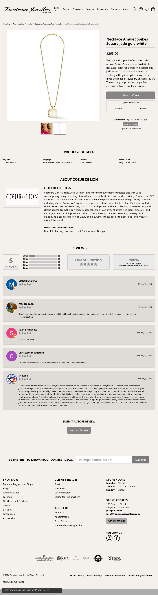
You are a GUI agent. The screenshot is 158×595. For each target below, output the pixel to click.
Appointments (62, 516)
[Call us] (123, 513)
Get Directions (116, 520)
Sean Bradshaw (27, 329)
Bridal (65, 9)
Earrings (59, 230)
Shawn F (23, 375)
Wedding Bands (11, 492)
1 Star (25, 268)
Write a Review (79, 430)
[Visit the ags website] (44, 558)
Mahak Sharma (27, 281)
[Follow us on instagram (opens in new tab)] (109, 538)
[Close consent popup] (59, 590)
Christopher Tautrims (31, 352)
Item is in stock (130, 124)
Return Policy (77, 575)
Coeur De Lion (87, 162)
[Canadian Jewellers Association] (114, 558)
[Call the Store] (114, 510)
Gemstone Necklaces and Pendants (48, 24)
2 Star (25, 265)
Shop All (56, 9)
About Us (59, 512)
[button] (135, 9)
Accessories (9, 518)
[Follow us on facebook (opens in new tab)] (117, 538)
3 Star (25, 262)
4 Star (25, 259)
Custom (90, 9)
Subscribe (140, 459)
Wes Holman (26, 304)
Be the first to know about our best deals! (41, 459)
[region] (53, 75)
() (59, 256)
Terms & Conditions (115, 575)
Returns (143, 109)
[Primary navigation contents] (92, 9)
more (142, 86)
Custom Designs (63, 492)
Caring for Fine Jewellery (67, 496)
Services (115, 9)
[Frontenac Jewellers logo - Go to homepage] (27, 9)
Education (60, 488)
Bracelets (49, 230)
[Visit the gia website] (63, 558)
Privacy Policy (94, 575)
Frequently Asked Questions (69, 525)
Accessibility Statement (140, 575)
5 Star (25, 256)
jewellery (6, 24)
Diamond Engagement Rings (18, 484)
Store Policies (61, 521)
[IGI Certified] (86, 558)
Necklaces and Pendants (22, 24)
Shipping (118, 109)
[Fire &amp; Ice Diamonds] (76, 558)
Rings (6, 488)
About (126, 9)
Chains (6, 505)
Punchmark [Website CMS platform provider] (19, 582)
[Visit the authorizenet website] (98, 558)
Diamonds (77, 9)
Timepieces (102, 9)
